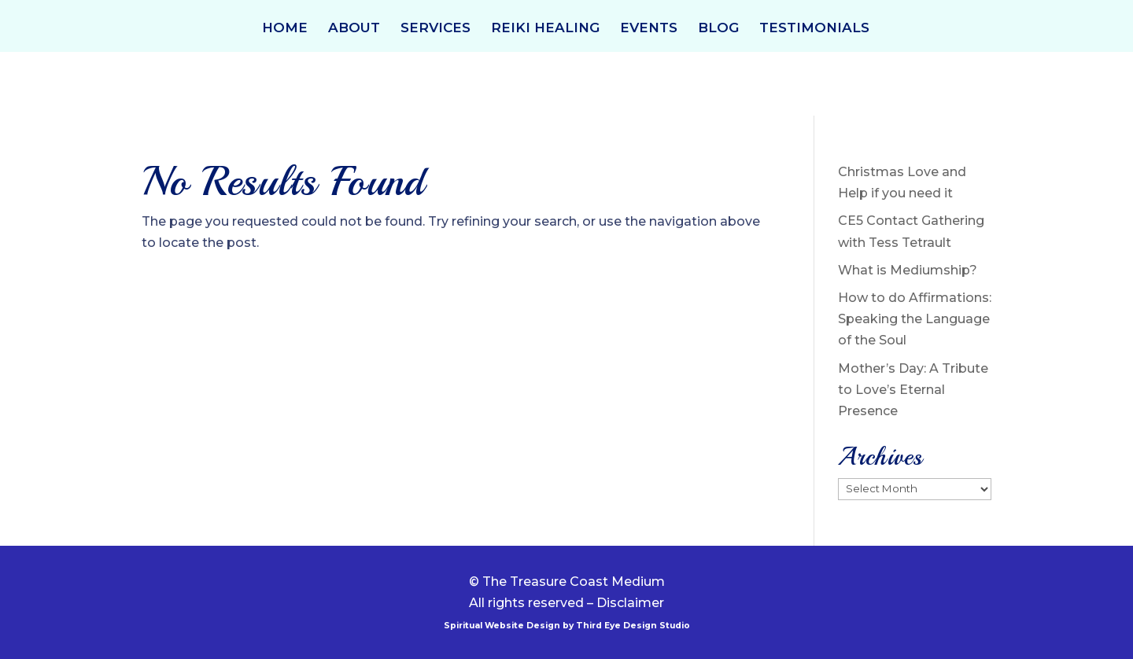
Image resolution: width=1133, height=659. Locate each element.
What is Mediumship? (907, 270)
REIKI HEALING (545, 28)
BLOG (718, 28)
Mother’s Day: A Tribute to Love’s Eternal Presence (913, 389)
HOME (285, 28)
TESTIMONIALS (814, 28)
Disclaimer (630, 602)
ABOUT (354, 28)
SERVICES (435, 28)
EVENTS (648, 28)
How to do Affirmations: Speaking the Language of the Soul (914, 319)
